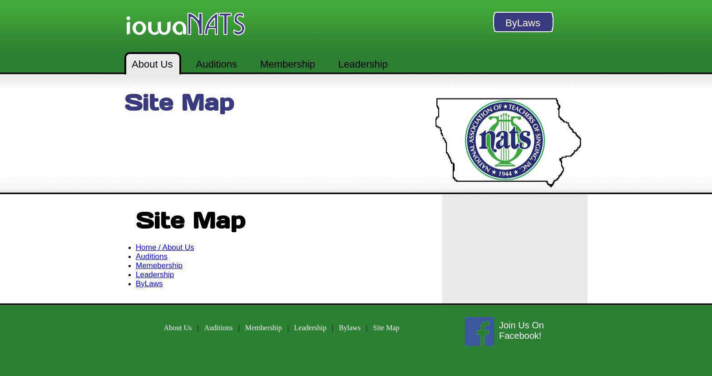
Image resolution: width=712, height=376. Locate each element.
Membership (287, 64)
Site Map (386, 328)
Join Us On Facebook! (521, 330)
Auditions (216, 64)
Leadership (363, 64)
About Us (152, 64)
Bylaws (350, 328)
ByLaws (522, 23)
